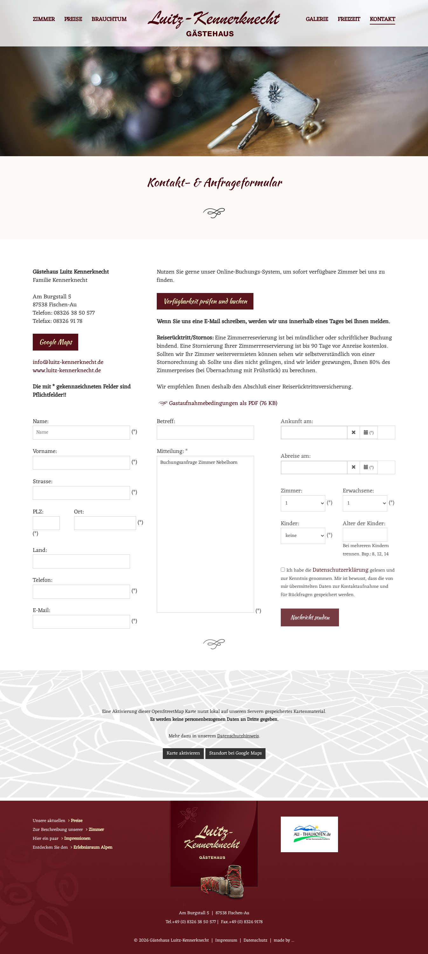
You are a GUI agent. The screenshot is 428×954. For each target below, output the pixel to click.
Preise (73, 20)
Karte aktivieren (183, 753)
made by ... (284, 940)
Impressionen (77, 839)
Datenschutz (255, 940)
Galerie (317, 20)
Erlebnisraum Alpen (92, 848)
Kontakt (382, 20)
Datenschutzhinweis (238, 736)
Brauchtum (109, 20)
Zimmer (44, 20)
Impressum (226, 940)
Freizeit (349, 20)
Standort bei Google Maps (235, 753)
